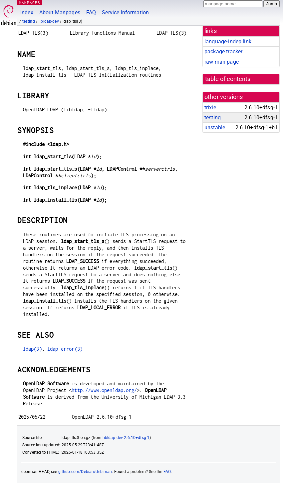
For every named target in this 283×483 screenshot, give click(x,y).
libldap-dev (49, 21)
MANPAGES (29, 2)
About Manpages (59, 12)
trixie (210, 107)
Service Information (125, 12)
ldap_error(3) (65, 349)
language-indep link (227, 41)
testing (28, 21)
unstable (214, 127)
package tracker (223, 51)
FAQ (91, 12)
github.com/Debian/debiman (85, 471)
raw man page (221, 62)
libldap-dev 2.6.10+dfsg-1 (126, 437)
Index (26, 12)
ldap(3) (32, 349)
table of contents (228, 79)
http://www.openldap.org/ (104, 390)
